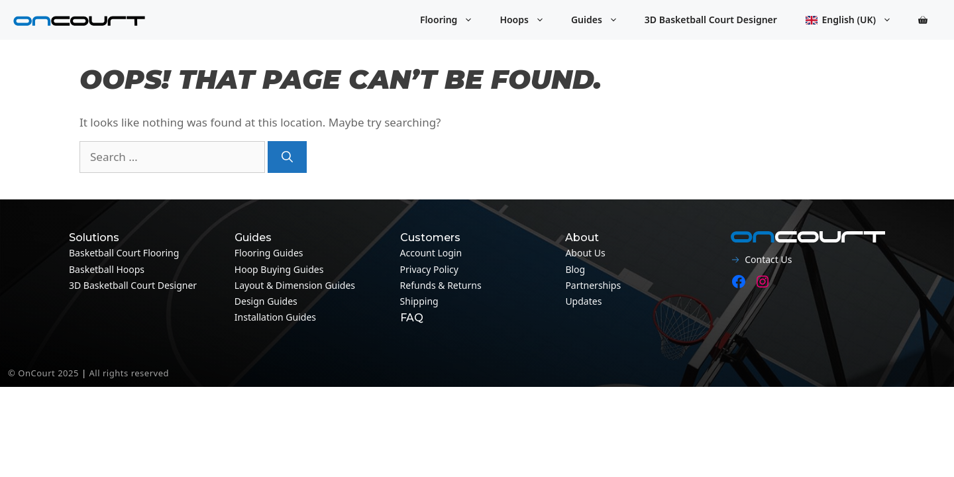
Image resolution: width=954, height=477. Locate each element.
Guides (601, 20)
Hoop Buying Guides (279, 269)
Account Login (431, 252)
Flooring (453, 20)
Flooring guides (269, 252)
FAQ (411, 317)
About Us (585, 252)
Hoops (529, 20)
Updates (583, 301)
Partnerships (593, 285)
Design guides (266, 301)
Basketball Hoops (106, 269)
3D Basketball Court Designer (711, 19)
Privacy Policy (429, 269)
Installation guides (275, 317)
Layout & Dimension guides (295, 285)
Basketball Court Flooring (124, 252)
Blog (575, 269)
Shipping (419, 301)
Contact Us (768, 259)
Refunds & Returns (441, 285)
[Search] (287, 157)
